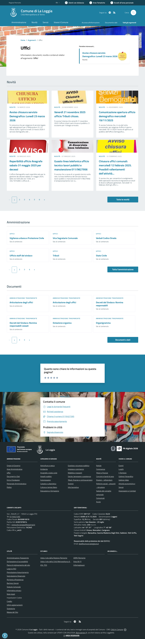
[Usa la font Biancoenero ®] (74, 2)
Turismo (71, 483)
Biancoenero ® (81, 632)
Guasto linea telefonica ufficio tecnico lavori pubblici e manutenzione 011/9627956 (71, 165)
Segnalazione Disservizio (16, 576)
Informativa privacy (14, 590)
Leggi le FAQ (11, 568)
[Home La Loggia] (30, 12)
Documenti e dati (122, 339)
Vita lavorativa (73, 487)
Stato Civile (101, 255)
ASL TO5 (43, 565)
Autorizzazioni (45, 480)
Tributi (56, 255)
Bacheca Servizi (13, 583)
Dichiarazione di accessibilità (17, 561)
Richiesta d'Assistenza (15, 579)
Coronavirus (100, 469)
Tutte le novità (122, 199)
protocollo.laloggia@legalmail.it (23, 524)
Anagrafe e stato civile (48, 472)
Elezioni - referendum (104, 480)
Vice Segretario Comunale (65, 238)
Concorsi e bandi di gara (105, 476)
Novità (13, 107)
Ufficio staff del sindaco (21, 255)
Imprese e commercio (76, 469)
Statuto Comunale (14, 586)
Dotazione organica (62, 323)
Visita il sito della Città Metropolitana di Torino (57, 561)
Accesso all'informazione (91, 22)
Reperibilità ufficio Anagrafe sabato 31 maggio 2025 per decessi (26, 165)
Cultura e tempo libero (48, 487)
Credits (9, 601)
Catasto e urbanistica (48, 483)
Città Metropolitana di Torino (33, 14)
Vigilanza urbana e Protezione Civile (27, 238)
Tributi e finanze (102, 472)
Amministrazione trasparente (23, 298)
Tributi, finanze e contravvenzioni (80, 480)
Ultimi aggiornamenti (15, 605)
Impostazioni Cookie (14, 597)
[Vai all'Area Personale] (122, 2)
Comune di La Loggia (36, 11)
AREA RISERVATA (71, 635)
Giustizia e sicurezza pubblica (78, 465)
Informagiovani (79, 565)
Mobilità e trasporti (75, 472)
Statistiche (11, 608)
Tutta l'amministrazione (122, 269)
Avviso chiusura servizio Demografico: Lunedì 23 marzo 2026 (99, 54)
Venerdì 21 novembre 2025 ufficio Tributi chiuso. (69, 114)
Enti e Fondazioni (13, 480)
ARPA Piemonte (79, 558)
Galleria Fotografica (126, 476)
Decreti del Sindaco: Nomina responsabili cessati (23, 324)
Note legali (11, 594)
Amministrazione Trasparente (18, 558)
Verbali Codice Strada (106, 238)
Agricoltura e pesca (47, 465)
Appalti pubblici (46, 476)
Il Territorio (122, 472)
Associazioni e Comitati (127, 491)
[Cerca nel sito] (133, 12)
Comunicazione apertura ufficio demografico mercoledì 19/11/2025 (117, 116)
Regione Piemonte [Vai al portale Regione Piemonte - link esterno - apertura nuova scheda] (15, 2)
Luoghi (121, 469)
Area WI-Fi (77, 561)
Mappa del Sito (12, 612)
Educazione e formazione (49, 491)
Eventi (121, 465)
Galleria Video (124, 480)
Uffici (12, 233)
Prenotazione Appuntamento (18, 572)
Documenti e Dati (13, 476)
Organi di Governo (13, 465)
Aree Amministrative (14, 469)
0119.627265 (15, 516)
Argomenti (32, 40)
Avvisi (98, 501)
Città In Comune (117, 629)
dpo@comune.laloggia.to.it (89, 543)
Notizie (98, 465)
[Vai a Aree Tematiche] (97, 2)
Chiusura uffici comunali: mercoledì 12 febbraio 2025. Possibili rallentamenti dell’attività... (115, 167)
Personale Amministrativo (16, 483)
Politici (9, 487)
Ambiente (44, 469)
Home (23, 40)
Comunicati (100, 498)
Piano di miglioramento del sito (18, 565)
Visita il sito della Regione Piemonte (53, 558)
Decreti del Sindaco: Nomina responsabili (109, 304)
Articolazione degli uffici (21, 302)
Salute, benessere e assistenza (79, 476)
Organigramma (103, 323)
